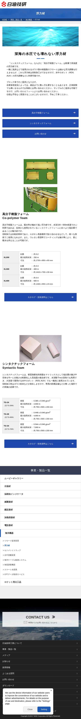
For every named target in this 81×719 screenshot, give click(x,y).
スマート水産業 (10, 570)
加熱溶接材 (9, 517)
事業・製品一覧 (16, 20)
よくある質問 (8, 673)
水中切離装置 (9, 555)
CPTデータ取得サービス (14, 574)
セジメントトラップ (12, 550)
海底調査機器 (9, 565)
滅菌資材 (8, 502)
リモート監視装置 (11, 541)
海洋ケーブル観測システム (15, 560)
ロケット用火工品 (12, 582)
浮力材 (7, 545)
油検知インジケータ (13, 494)
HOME (4, 20)
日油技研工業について (12, 643)
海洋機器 (29, 20)
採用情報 (6, 667)
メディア (6, 655)
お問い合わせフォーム (24, 91)
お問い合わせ (40, 134)
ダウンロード (8, 685)
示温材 (7, 486)
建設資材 (8, 509)
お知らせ (6, 661)
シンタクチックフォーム (40, 123)
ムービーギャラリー (13, 478)
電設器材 (8, 525)
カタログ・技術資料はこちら (40, 297)
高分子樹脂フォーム (40, 113)
